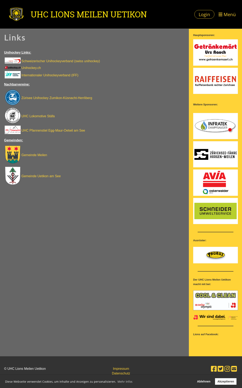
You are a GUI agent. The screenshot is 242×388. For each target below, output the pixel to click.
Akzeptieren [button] (225, 381)
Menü (227, 14)
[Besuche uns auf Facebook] (214, 369)
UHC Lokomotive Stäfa (38, 116)
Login (204, 14)
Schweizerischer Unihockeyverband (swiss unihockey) (60, 61)
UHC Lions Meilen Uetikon (89, 14)
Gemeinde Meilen (34, 155)
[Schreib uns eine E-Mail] (234, 369)
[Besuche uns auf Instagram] (227, 369)
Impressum (121, 368)
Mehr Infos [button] (125, 381)
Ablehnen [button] (204, 381)
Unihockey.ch (31, 68)
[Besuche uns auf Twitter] (220, 369)
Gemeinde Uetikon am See (41, 176)
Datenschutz (121, 373)
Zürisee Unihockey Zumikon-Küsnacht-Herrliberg (56, 98)
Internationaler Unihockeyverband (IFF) (49, 75)
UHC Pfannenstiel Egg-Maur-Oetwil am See (53, 130)
